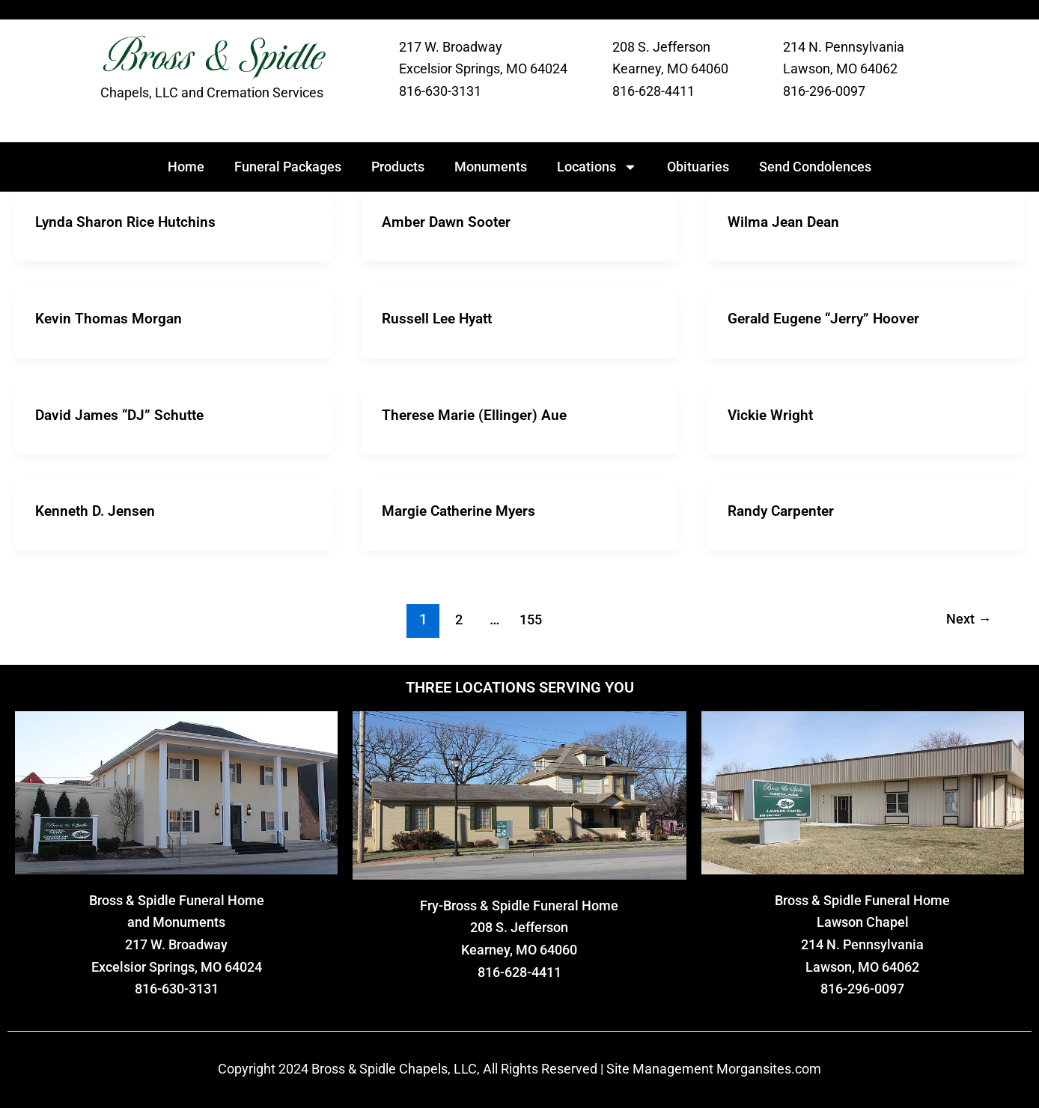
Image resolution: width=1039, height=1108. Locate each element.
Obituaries (698, 166)
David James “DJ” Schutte (122, 413)
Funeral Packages (287, 166)
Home (186, 166)
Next (966, 617)
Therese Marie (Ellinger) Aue (477, 413)
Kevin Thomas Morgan (110, 317)
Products (397, 166)
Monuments (490, 166)
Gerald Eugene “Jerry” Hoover (827, 317)
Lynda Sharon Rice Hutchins (128, 222)
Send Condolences (815, 166)
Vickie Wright (772, 413)
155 (529, 617)
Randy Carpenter (784, 509)
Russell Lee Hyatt (440, 317)
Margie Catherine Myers (462, 509)
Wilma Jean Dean (786, 222)
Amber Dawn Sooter (448, 222)
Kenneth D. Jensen (98, 509)
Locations (597, 167)
